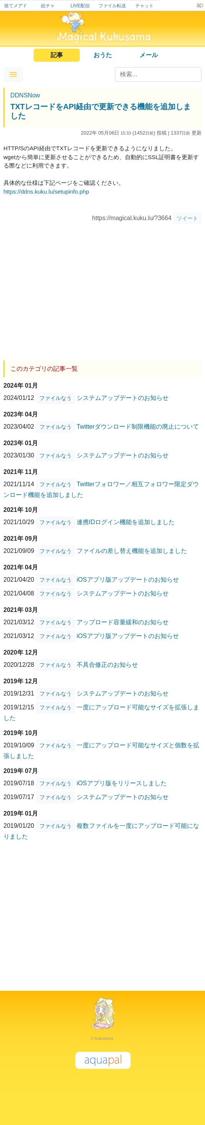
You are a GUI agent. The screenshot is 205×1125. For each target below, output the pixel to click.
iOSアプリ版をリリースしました (122, 783)
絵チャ (48, 5)
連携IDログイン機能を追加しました (126, 522)
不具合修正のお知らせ (107, 664)
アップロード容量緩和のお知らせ (123, 622)
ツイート (187, 218)
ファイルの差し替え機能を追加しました (132, 551)
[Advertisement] (102, 289)
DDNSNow (25, 95)
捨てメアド (15, 5)
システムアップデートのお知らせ (123, 398)
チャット (144, 5)
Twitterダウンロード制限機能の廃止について (138, 426)
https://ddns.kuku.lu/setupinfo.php (46, 191)
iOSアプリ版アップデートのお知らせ (128, 579)
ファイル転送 (112, 5)
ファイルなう (55, 398)
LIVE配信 (80, 5)
